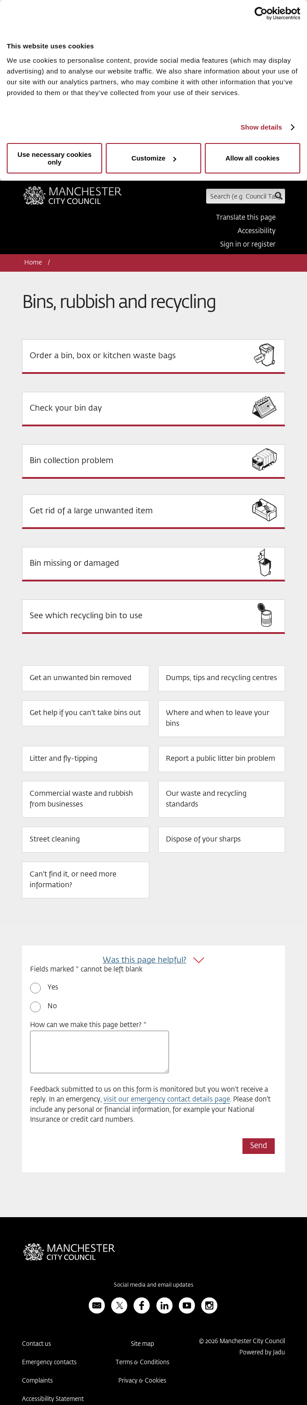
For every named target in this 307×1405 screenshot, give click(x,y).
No (52, 1006)
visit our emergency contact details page (167, 1099)
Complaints (37, 1381)
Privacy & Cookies (142, 1381)
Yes (53, 987)
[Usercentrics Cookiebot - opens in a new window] (261, 13)
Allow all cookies (252, 158)
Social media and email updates (153, 1285)
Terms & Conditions (142, 1363)
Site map (142, 1344)
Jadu (279, 1353)
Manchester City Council (72, 198)
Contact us (36, 1344)
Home (33, 263)
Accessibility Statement (53, 1399)
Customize (153, 158)
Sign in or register (248, 244)
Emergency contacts (49, 1363)
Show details (261, 127)
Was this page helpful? (144, 960)
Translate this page (246, 217)
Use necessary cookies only (54, 158)
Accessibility (257, 231)
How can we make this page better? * (88, 1025)
